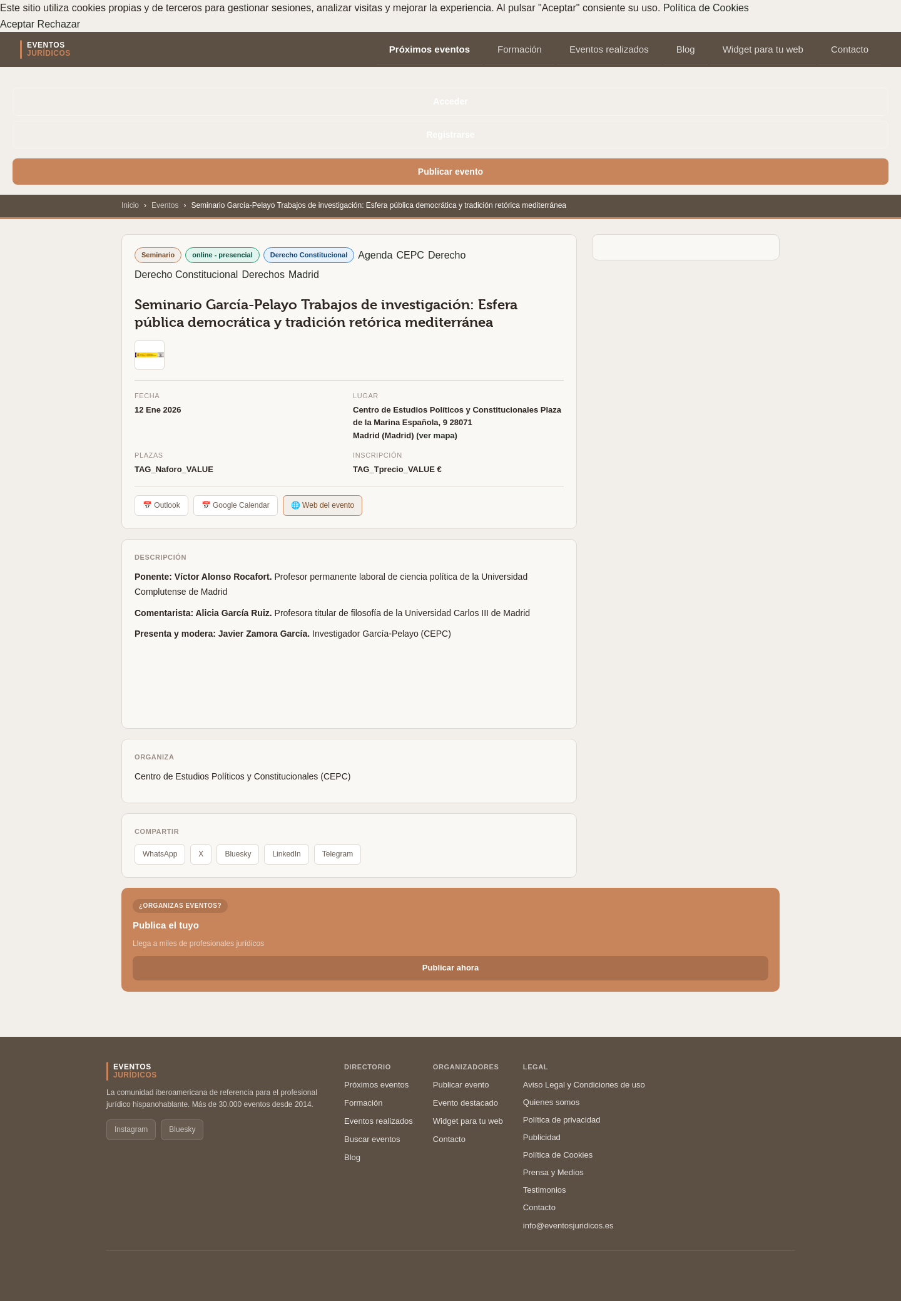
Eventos (164, 205)
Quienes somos (551, 1102)
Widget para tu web (763, 49)
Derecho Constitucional (186, 274)
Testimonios (544, 1190)
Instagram (131, 1129)
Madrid (303, 274)
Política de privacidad (562, 1119)
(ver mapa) (436, 435)
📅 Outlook (161, 505)
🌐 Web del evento (323, 505)
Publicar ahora (450, 967)
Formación (519, 49)
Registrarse (450, 135)
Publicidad (542, 1137)
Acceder (450, 101)
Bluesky (238, 854)
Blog (685, 49)
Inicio (130, 205)
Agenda (375, 255)
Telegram (337, 854)
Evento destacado (465, 1103)
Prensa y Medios (553, 1172)
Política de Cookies (706, 8)
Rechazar (59, 24)
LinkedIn (286, 854)
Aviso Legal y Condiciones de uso (584, 1084)
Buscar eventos (372, 1139)
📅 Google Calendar (235, 505)
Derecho (447, 255)
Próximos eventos (429, 49)
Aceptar (17, 24)
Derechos (263, 274)
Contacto (849, 49)
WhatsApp (160, 854)
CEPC (410, 255)
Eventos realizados (609, 49)
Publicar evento (450, 172)
